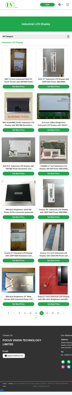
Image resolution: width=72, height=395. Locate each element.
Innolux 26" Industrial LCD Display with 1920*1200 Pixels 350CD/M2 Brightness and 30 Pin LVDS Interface (53, 213)
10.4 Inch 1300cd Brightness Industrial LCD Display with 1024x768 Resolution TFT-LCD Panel (53, 125)
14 (53, 316)
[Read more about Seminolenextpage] (8, 316)
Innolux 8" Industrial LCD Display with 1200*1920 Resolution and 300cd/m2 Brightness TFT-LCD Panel (18, 257)
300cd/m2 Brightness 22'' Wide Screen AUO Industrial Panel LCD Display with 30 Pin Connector (18, 301)
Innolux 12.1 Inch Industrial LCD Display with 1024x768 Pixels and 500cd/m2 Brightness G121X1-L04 (53, 257)
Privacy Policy (5, 388)
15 (58, 316)
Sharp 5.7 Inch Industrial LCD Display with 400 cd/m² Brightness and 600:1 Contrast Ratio (53, 301)
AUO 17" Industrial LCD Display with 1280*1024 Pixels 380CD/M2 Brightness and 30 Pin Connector (53, 81)
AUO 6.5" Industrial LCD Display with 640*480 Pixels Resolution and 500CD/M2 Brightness (18, 169)
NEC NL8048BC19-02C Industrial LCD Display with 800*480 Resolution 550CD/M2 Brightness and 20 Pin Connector (18, 125)
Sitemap (11, 387)
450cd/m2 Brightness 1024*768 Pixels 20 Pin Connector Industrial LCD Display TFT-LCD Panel (18, 213)
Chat (47, 5)
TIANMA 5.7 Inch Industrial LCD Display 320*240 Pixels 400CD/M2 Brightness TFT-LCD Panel (53, 169)
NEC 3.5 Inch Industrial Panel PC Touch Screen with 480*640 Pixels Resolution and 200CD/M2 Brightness (18, 81)
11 (36, 316)
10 (31, 316)
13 (47, 316)
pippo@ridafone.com (13, 359)
